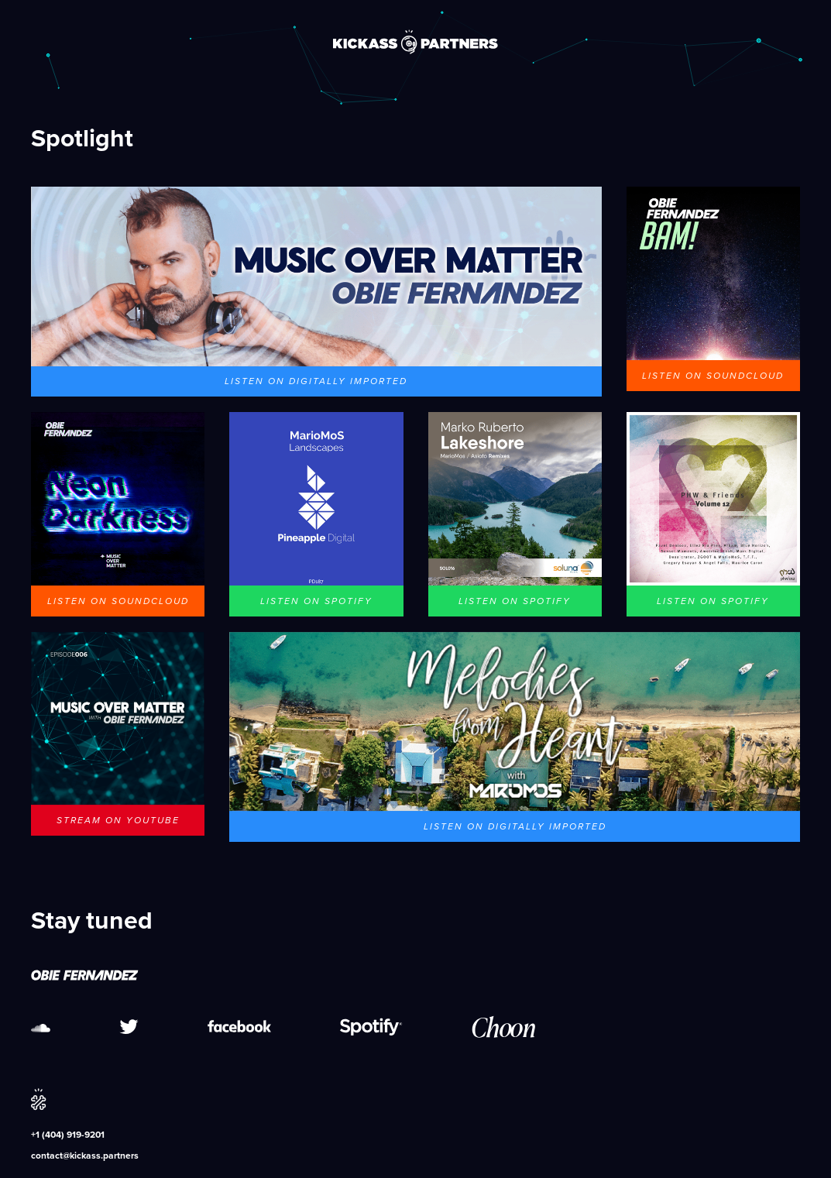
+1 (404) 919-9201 (68, 1134)
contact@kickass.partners (85, 1155)
